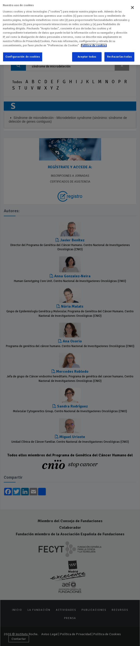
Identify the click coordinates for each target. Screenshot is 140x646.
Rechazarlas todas (119, 55)
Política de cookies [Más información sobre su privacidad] (94, 44)
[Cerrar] (132, 6)
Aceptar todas (87, 55)
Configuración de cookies (22, 55)
